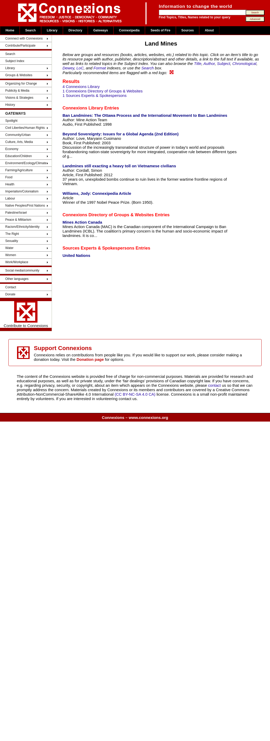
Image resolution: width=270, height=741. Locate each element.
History (10, 105)
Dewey (68, 68)
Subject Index (14, 61)
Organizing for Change (21, 83)
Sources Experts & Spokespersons (98, 248)
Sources (187, 30)
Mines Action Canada (82, 222)
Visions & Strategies (19, 97)
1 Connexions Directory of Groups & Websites (102, 91)
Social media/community (22, 270)
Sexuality (11, 241)
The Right (12, 234)
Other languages (17, 279)
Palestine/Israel (16, 212)
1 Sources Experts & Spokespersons (94, 95)
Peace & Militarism (18, 220)
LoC (80, 68)
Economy (11, 149)
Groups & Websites (18, 75)
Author (209, 63)
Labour (10, 198)
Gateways (100, 30)
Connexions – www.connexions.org (135, 417)
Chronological (244, 63)
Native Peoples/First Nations (25, 205)
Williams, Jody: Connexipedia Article (96, 193)
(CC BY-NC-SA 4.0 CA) (135, 394)
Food (8, 177)
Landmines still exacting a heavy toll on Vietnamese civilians (119, 166)
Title (197, 63)
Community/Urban (18, 135)
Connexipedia (129, 30)
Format (100, 68)
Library (52, 30)
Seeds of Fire (160, 30)
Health (9, 184)
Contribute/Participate (20, 45)
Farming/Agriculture (19, 170)
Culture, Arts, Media (19, 142)
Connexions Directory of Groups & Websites (108, 214)
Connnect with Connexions (24, 38)
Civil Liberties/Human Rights (25, 128)
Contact (10, 287)
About (209, 30)
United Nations (76, 255)
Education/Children (18, 156)
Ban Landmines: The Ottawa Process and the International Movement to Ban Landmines (144, 115)
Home (10, 30)
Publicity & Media (17, 90)
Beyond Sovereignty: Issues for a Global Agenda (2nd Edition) (120, 134)
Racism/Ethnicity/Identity (22, 227)
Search (30, 30)
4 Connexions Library (81, 86)
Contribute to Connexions (26, 314)
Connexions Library (82, 108)
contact (215, 385)
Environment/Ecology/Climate (25, 163)
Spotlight (11, 121)
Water (9, 248)
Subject (223, 63)
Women (10, 255)
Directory (75, 30)
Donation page (90, 359)
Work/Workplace (16, 262)
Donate (10, 294)
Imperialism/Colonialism (22, 191)
